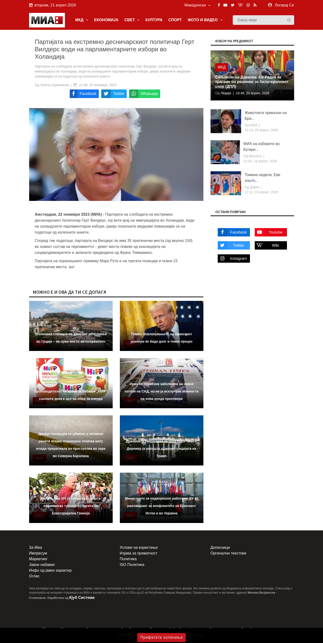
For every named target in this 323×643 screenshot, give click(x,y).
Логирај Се (284, 5)
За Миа (35, 547)
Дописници (220, 547)
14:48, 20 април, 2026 (252, 93)
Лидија (225, 93)
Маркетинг (38, 559)
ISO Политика (132, 565)
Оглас (34, 576)
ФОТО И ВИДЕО (205, 20)
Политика (128, 559)
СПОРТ (175, 20)
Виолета (255, 156)
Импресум (38, 553)
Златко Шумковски (54, 85)
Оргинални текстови (228, 553)
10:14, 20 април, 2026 (261, 130)
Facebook (232, 232)
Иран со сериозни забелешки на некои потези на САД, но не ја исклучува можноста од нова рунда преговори (161, 391)
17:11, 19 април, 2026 (261, 192)
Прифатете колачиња (161, 637)
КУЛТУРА (153, 20)
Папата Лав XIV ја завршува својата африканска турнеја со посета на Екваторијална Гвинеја (70, 506)
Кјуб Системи (82, 598)
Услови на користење (139, 547)
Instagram (232, 258)
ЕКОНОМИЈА (106, 20)
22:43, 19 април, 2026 (260, 161)
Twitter (231, 245)
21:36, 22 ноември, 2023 (97, 85)
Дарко (254, 187)
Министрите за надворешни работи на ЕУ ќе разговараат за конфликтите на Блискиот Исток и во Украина (161, 506)
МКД (81, 20)
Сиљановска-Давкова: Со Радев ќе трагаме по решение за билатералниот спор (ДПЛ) (252, 81)
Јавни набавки (42, 565)
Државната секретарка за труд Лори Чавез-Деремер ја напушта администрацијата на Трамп (161, 448)
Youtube (269, 232)
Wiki (267, 245)
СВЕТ (131, 20)
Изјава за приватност (138, 553)
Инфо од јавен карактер (50, 570)
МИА (253, 125)
